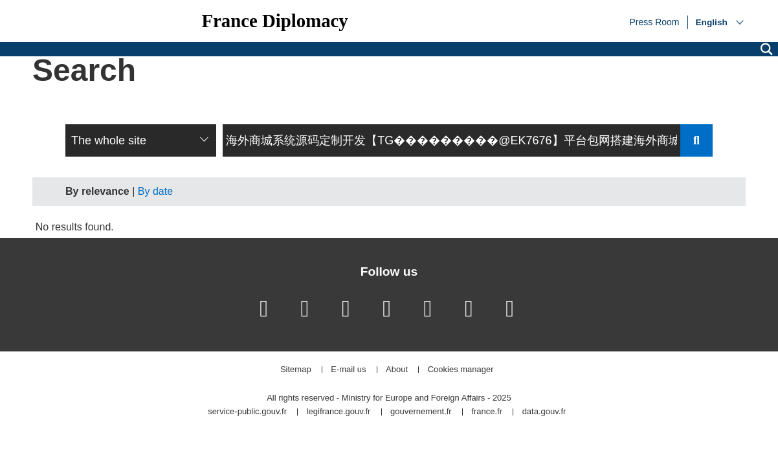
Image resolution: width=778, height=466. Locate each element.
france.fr (486, 412)
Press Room (654, 21)
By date (155, 191)
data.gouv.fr (544, 412)
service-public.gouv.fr (247, 412)
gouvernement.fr (421, 412)
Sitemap (295, 369)
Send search (696, 140)
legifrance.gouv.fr (339, 412)
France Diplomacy (274, 21)
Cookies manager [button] (461, 369)
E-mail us (348, 369)
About (397, 369)
